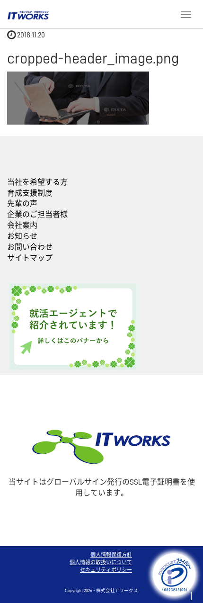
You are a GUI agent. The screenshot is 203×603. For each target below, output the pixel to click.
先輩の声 (22, 203)
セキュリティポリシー (106, 570)
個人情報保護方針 (111, 555)
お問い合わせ (30, 247)
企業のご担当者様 (37, 214)
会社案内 (22, 225)
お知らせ (22, 236)
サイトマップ (30, 258)
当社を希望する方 (37, 182)
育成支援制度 (30, 193)
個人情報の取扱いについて (101, 562)
